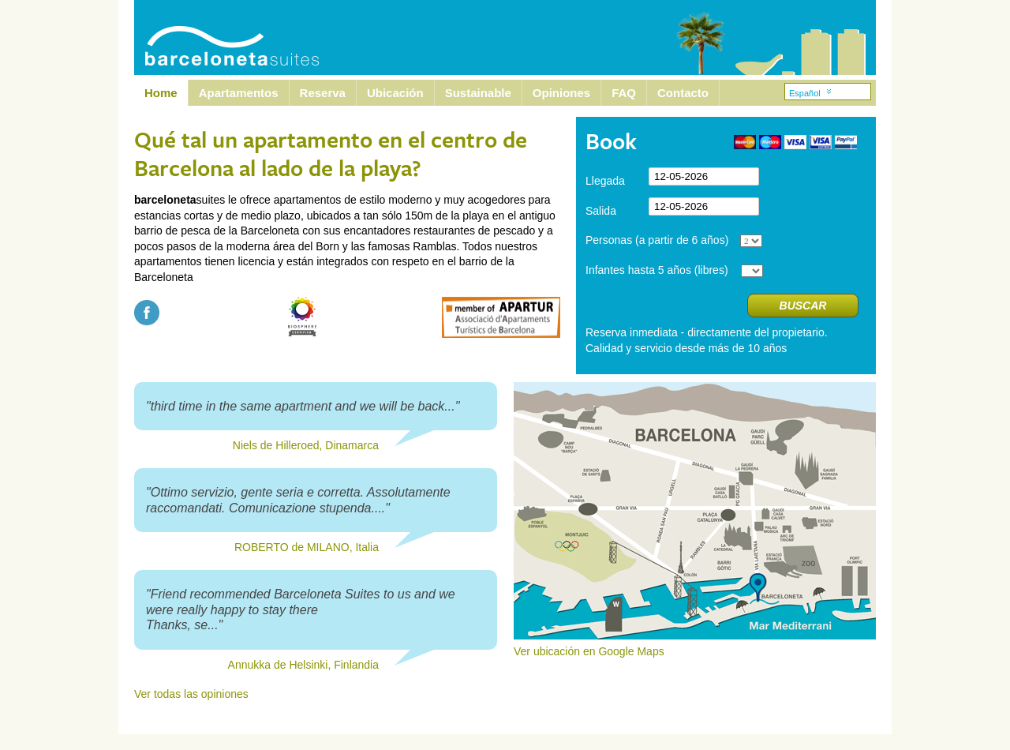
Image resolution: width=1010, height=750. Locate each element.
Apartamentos (239, 92)
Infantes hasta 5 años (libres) (656, 270)
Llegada (605, 180)
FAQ (624, 92)
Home (161, 92)
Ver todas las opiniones (191, 694)
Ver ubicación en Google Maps (695, 646)
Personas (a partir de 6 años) (656, 240)
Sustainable (478, 92)
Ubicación (395, 92)
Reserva (323, 92)
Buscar (803, 305)
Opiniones (561, 92)
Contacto (683, 92)
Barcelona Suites (221, 37)
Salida (600, 210)
